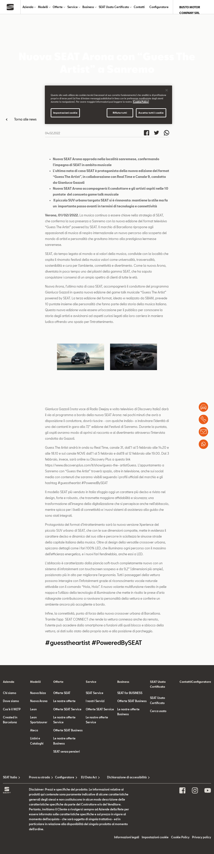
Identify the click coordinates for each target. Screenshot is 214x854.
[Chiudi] (166, 90)
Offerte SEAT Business (68, 730)
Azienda (28, 7)
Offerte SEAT (61, 693)
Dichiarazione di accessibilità (120, 777)
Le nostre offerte (64, 701)
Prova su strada (39, 777)
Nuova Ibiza (38, 693)
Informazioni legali (126, 837)
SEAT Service (94, 693)
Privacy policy (201, 837)
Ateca (34, 730)
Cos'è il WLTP (12, 709)
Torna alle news (25, 119)
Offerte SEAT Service (67, 709)
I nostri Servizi (95, 701)
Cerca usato (158, 711)
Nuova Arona (38, 701)
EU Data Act (89, 777)
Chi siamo (9, 693)
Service (72, 7)
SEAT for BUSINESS (129, 693)
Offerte (58, 7)
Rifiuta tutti (120, 112)
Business (88, 7)
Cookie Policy (180, 837)
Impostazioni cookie (155, 837)
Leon (33, 709)
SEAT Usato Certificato (114, 7)
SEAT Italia (10, 777)
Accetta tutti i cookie (151, 112)
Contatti (139, 7)
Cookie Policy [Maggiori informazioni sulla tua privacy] (140, 101)
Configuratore (159, 7)
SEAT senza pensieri (66, 751)
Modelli (43, 7)
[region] (108, 104)
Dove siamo (11, 701)
